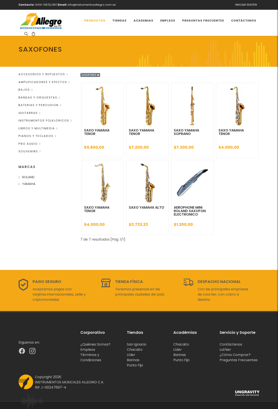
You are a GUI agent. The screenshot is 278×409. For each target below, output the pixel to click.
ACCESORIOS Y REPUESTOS (43, 74)
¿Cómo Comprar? (235, 354)
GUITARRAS (29, 113)
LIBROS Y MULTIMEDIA (38, 128)
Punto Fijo (135, 365)
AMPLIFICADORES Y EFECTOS (44, 82)
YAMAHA (28, 183)
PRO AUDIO (29, 144)
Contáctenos (231, 344)
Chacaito (134, 349)
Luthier (225, 349)
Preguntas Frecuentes (239, 359)
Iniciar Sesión (246, 5)
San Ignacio (136, 344)
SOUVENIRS (29, 151)
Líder (131, 354)
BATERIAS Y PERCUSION (39, 105)
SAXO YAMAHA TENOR (96, 132)
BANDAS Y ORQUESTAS (39, 97)
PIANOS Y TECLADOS (37, 136)
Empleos (87, 349)
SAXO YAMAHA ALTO (146, 207)
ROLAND (28, 177)
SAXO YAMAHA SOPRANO (186, 132)
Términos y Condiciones (90, 357)
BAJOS (25, 90)
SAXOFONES (90, 75)
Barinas (133, 359)
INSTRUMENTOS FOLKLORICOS (45, 120)
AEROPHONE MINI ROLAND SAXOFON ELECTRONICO (190, 211)
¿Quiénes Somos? (95, 344)
